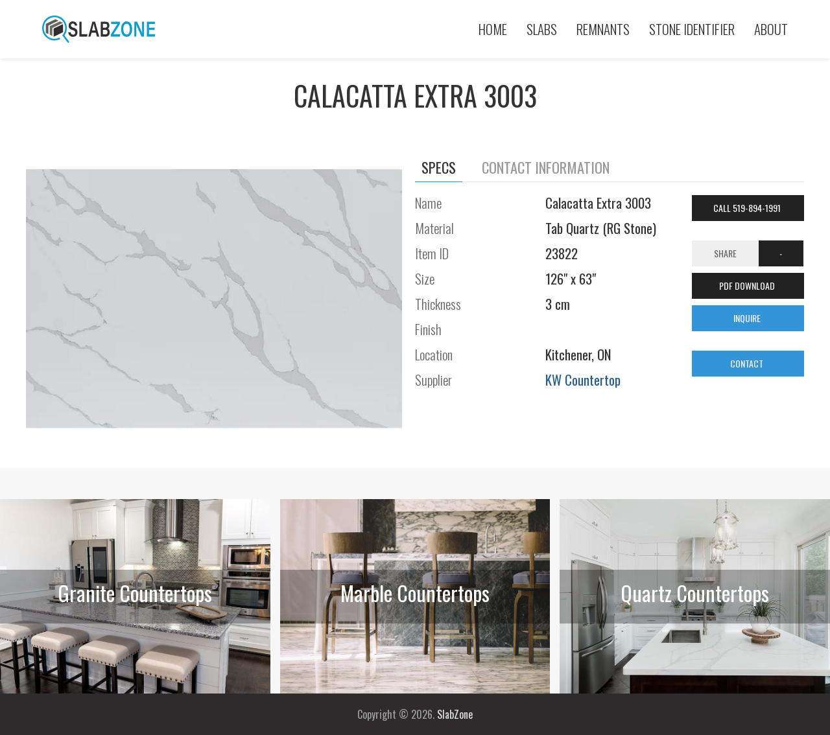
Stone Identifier (692, 29)
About (771, 29)
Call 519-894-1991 (748, 208)
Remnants (603, 29)
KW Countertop (583, 379)
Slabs (542, 29)
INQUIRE (748, 318)
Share (725, 253)
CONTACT (747, 363)
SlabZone (455, 714)
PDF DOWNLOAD (748, 285)
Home (493, 29)
